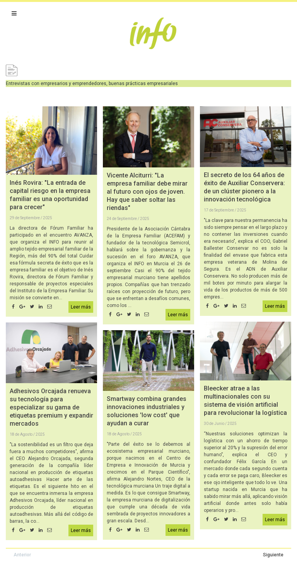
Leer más (81, 307)
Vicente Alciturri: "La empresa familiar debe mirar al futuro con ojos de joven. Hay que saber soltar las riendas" (147, 191)
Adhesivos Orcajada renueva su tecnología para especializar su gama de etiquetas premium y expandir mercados (51, 407)
